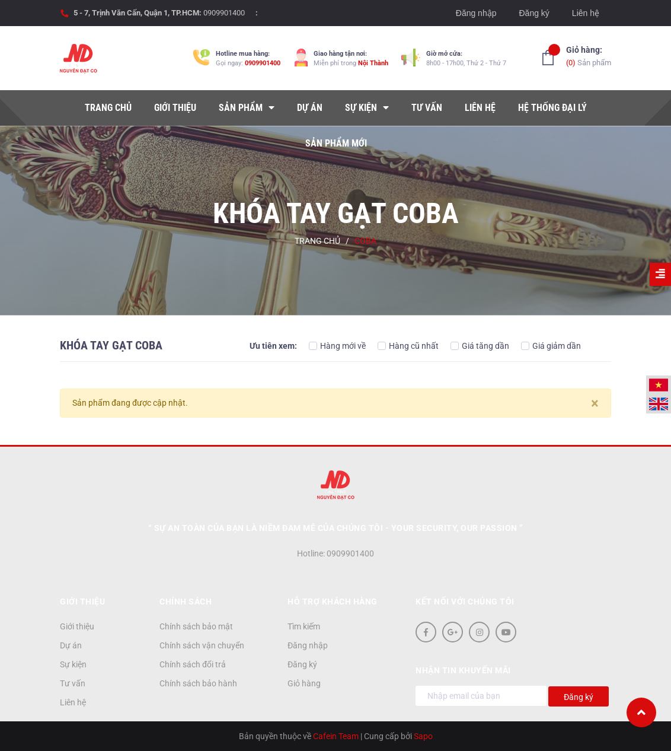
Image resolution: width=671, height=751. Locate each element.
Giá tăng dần (479, 346)
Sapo (423, 736)
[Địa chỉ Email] (481, 696)
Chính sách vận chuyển (201, 645)
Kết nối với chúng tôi (465, 601)
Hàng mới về (337, 346)
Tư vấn (72, 683)
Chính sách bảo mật (196, 626)
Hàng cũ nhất (408, 346)
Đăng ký (534, 13)
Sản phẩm (588, 55)
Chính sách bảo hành (198, 683)
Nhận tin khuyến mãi (463, 670)
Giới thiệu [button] (82, 601)
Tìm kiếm (303, 626)
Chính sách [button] (185, 601)
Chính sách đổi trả (192, 664)
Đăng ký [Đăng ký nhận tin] (578, 697)
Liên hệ (585, 13)
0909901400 (224, 12)
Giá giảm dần (551, 346)
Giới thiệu (77, 626)
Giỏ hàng (304, 683)
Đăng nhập (476, 13)
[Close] (595, 403)
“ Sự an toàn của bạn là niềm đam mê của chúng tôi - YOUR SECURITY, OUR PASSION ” (335, 528)
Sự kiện (73, 664)
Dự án (71, 645)
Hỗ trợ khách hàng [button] (332, 601)
